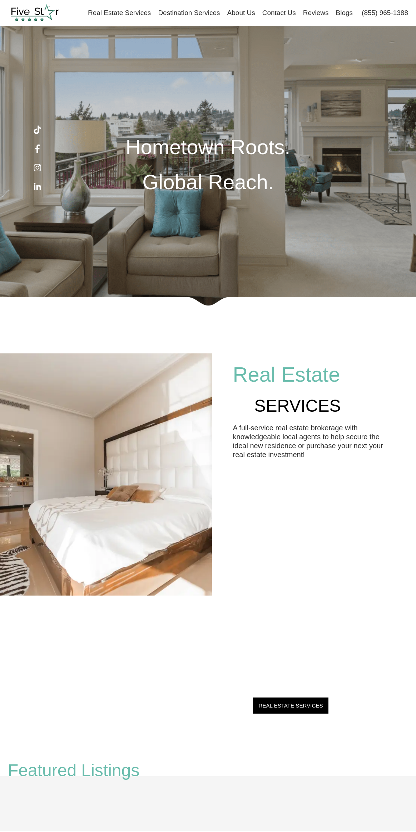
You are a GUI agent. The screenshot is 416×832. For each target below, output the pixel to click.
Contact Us (279, 12)
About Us (241, 12)
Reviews (316, 12)
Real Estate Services (119, 12)
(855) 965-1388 (385, 12)
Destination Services (189, 12)
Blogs (344, 12)
